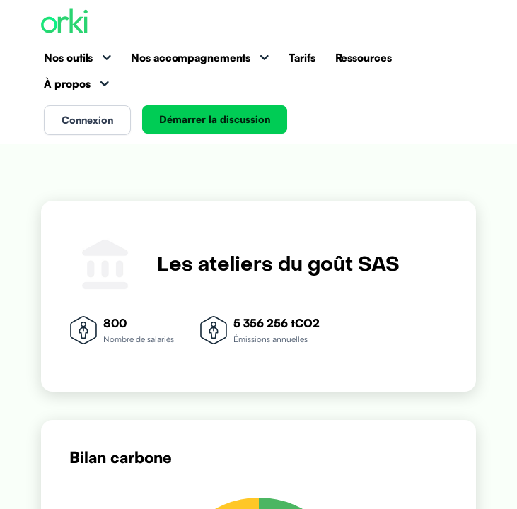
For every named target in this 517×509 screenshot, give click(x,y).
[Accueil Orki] (64, 22)
